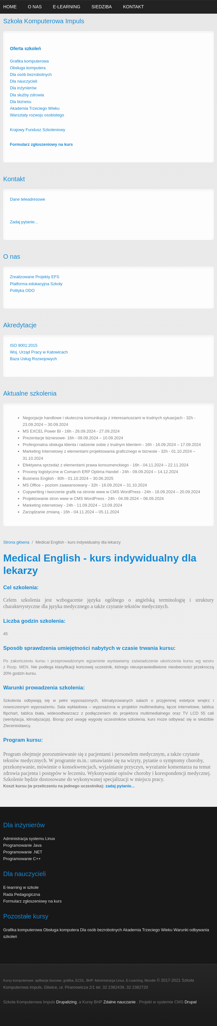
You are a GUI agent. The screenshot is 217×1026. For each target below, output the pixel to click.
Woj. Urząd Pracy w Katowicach (39, 352)
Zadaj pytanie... (24, 221)
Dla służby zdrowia (27, 95)
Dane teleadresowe (27, 199)
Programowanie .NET (22, 852)
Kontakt (133, 6)
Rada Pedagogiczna (21, 894)
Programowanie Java (22, 845)
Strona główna (16, 542)
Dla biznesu (20, 101)
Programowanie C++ (22, 858)
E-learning (67, 6)
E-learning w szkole (21, 887)
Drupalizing (66, 1002)
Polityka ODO (22, 290)
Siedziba (101, 6)
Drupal (190, 1002)
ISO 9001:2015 (23, 345)
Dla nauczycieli (23, 81)
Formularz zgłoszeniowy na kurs (32, 901)
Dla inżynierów (24, 88)
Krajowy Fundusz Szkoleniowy (37, 129)
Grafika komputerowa (29, 61)
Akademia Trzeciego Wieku (34, 108)
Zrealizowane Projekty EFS (34, 276)
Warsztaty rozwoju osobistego (37, 115)
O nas (35, 6)
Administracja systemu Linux (29, 838)
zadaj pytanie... (120, 786)
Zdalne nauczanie (120, 1002)
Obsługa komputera (28, 67)
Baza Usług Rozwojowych (33, 358)
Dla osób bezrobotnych (31, 74)
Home (10, 6)
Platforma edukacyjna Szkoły (36, 283)
